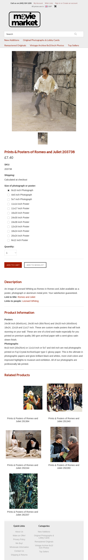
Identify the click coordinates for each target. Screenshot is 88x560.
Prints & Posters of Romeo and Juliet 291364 (22, 420)
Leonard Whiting (30, 301)
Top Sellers (73, 45)
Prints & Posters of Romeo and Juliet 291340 (63, 420)
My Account (38, 3)
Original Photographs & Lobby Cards (41, 40)
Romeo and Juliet (26, 297)
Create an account (70, 3)
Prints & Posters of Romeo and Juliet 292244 (22, 466)
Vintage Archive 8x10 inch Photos (47, 45)
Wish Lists (49, 3)
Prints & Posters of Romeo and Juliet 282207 (22, 513)
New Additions (11, 40)
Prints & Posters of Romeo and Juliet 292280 (63, 466)
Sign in (57, 3)
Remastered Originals (15, 45)
